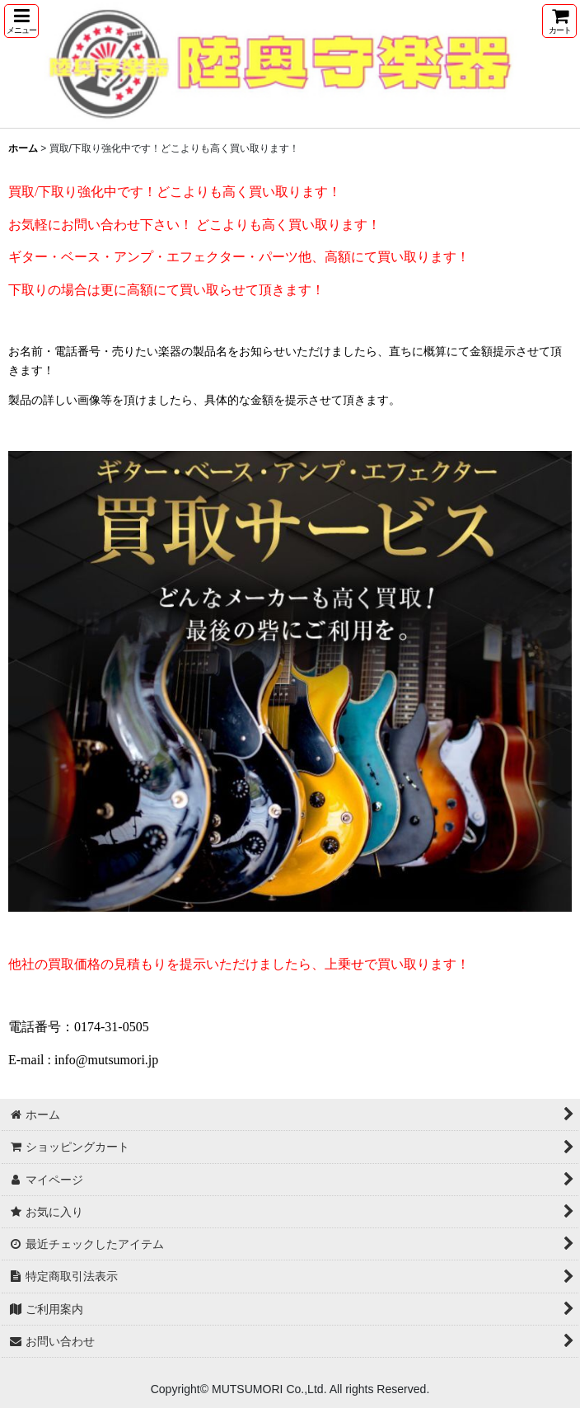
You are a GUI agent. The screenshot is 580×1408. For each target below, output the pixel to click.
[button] (21, 21)
